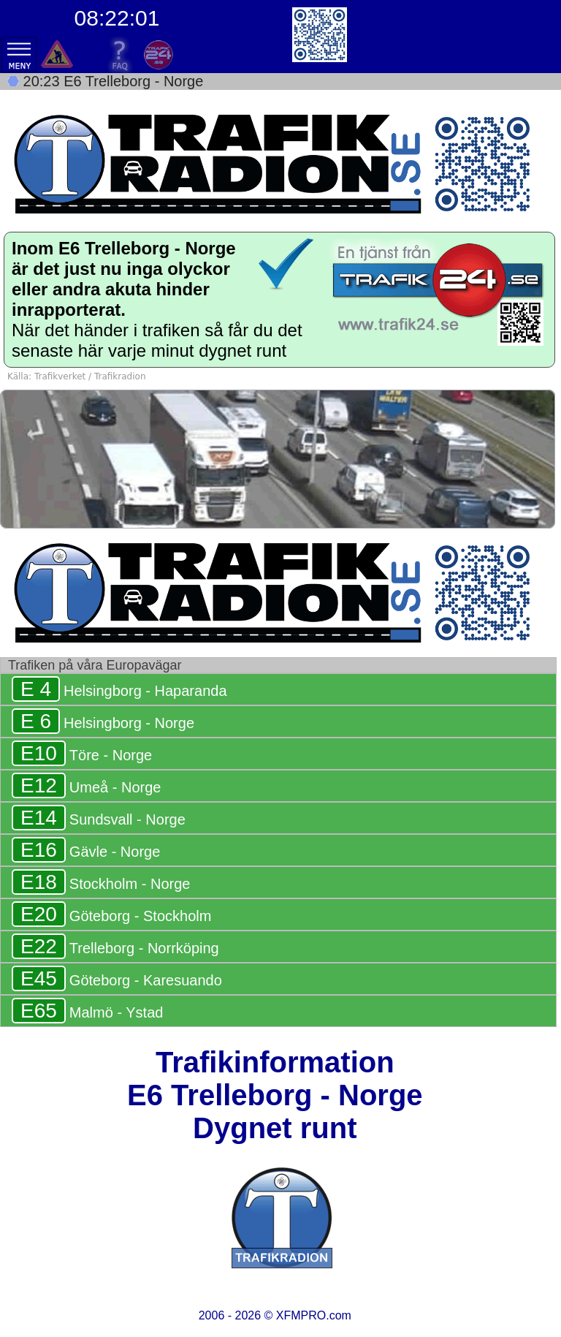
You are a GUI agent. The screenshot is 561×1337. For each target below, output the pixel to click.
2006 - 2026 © (275, 1315)
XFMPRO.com (313, 1315)
